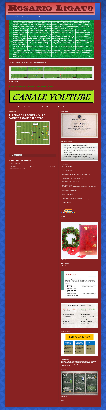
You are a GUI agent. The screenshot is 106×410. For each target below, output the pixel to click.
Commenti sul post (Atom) (19, 168)
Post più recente (12, 166)
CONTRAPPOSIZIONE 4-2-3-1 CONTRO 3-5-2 (72, 178)
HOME (10, 85)
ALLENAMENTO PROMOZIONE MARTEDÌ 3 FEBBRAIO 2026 (76, 174)
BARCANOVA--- (22, 85)
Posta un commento (15, 163)
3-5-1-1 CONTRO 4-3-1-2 (67, 194)
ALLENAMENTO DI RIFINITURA (69, 190)
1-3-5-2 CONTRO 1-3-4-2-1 (68, 170)
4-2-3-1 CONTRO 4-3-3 (67, 166)
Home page (32, 166)
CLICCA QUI (63, 265)
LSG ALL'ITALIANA (66, 202)
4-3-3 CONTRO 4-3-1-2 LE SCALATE (70, 181)
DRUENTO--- (16, 85)
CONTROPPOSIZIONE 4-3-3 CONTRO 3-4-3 (72, 198)
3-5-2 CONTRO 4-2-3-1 (67, 185)
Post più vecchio (51, 166)
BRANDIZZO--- (29, 85)
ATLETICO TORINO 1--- (38, 85)
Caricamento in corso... (66, 218)
